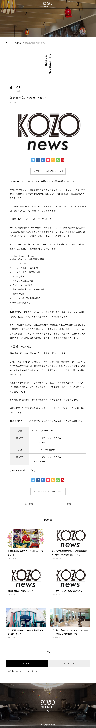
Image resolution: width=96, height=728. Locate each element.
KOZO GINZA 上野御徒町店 (55, 244)
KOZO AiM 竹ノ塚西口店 (29, 244)
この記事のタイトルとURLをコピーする (48, 171)
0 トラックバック (69, 663)
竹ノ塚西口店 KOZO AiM (43, 431)
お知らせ (13, 102)
